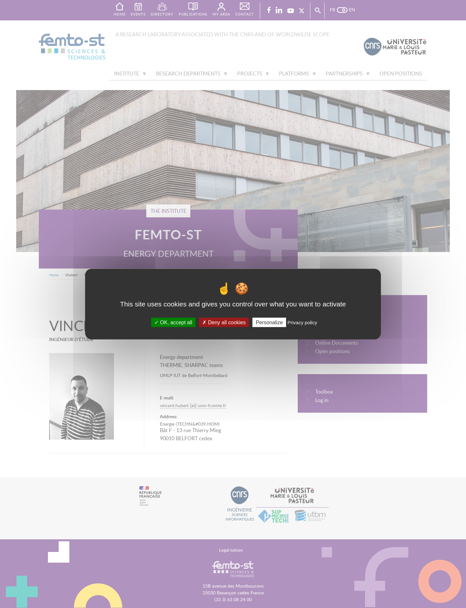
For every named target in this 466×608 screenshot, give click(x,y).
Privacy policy (302, 322)
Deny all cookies (224, 322)
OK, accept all (173, 322)
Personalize (269, 322)
